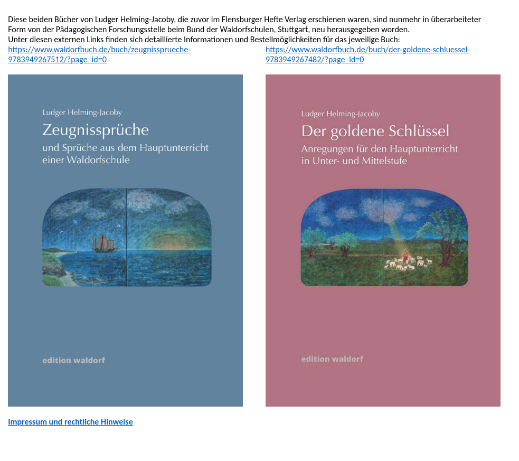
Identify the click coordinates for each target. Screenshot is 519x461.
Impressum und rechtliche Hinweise (70, 422)
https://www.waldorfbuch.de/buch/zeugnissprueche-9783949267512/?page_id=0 (99, 54)
